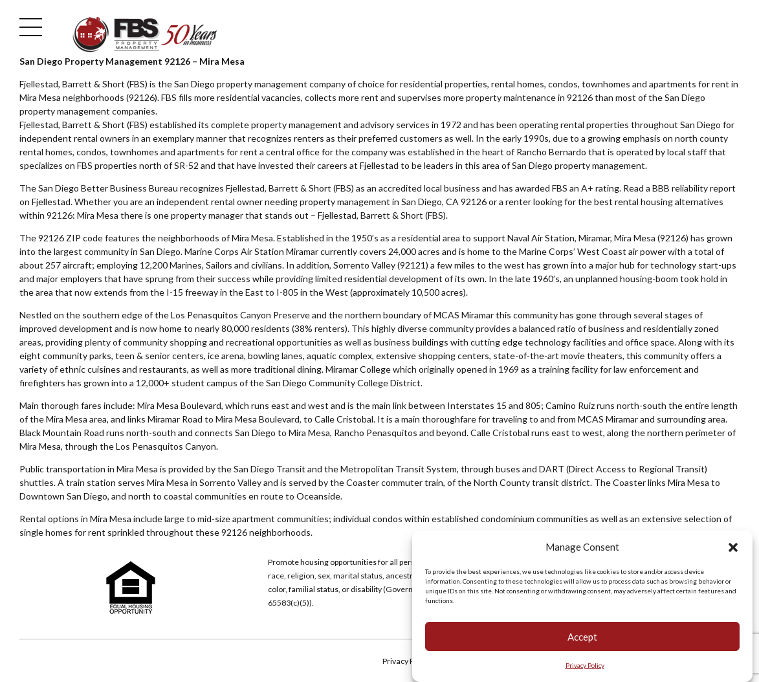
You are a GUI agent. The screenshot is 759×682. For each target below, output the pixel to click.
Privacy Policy (585, 665)
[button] (733, 547)
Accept (582, 637)
